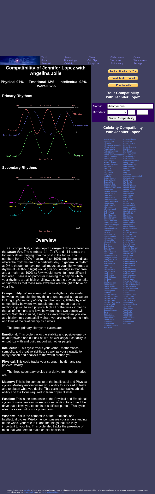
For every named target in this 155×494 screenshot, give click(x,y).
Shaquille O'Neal (129, 295)
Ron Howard (128, 267)
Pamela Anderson (130, 232)
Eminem (107, 244)
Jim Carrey (108, 314)
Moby (125, 201)
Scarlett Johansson (130, 289)
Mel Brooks (127, 182)
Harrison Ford (109, 263)
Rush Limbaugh (129, 275)
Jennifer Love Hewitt (112, 302)
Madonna (127, 174)
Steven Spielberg (130, 304)
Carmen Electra (110, 186)
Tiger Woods (128, 308)
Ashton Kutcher (110, 159)
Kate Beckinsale (129, 139)
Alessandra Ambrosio (112, 145)
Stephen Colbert (129, 300)
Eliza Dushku (109, 240)
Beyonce (107, 168)
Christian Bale (109, 197)
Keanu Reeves (129, 143)
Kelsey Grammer (130, 147)
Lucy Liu (126, 172)
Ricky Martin (128, 254)
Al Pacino (107, 143)
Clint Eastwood (110, 209)
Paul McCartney (129, 236)
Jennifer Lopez (110, 300)
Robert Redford (129, 263)
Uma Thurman (128, 318)
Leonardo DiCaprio (130, 165)
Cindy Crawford (110, 205)
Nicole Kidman (129, 223)
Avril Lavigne (109, 161)
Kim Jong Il (127, 151)
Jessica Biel (108, 308)
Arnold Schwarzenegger (113, 155)
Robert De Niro (129, 260)
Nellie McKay (128, 213)
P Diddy (126, 230)
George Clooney (110, 258)
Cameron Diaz (109, 184)
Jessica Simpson (110, 310)
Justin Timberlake (111, 326)
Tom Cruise (127, 310)
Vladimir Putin (128, 322)
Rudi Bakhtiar (128, 273)
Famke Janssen (110, 252)
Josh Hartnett (109, 320)
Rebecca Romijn (129, 250)
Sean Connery (129, 291)
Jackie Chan (109, 285)
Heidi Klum (108, 265)
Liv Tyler (126, 170)
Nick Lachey (128, 217)
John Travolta (109, 316)
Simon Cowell (128, 296)
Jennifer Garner (110, 298)
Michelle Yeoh (128, 194)
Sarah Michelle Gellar (131, 285)
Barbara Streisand (111, 165)
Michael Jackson (129, 186)
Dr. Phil (107, 232)
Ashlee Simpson (110, 157)
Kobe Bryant (128, 155)
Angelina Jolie (109, 149)
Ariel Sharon (109, 153)
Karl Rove (108, 327)
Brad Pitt (107, 176)
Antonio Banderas (111, 151)
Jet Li (106, 312)
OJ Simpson (128, 225)
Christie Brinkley (110, 199)
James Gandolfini (111, 289)
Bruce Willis (108, 182)
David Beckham (110, 215)
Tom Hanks (127, 312)
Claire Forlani (109, 207)
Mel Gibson (127, 184)
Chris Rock (108, 196)
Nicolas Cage (128, 221)
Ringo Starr (127, 258)
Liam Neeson (128, 166)
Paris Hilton (127, 234)
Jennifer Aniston (110, 295)
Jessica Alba (109, 306)
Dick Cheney (109, 227)
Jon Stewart (108, 318)
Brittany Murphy (110, 180)
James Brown (109, 287)
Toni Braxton (128, 314)
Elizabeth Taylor (110, 242)
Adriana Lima (109, 141)
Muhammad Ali (129, 205)
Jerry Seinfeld (109, 304)
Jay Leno (107, 293)
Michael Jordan (129, 188)
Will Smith (127, 324)
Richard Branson (129, 252)
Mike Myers (127, 197)
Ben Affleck (108, 166)
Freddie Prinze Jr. (111, 256)
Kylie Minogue (128, 159)
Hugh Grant (108, 273)
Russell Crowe (129, 277)
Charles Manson (110, 192)
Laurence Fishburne (131, 161)
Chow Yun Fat (109, 194)
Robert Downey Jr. (130, 262)
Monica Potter (128, 203)
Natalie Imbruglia (130, 209)
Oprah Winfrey (129, 227)
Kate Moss (127, 141)
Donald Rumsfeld (110, 229)
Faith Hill (107, 250)
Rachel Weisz (128, 246)
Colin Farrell (109, 211)
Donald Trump (109, 230)
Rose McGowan (129, 269)
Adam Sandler (109, 139)
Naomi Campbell (129, 207)
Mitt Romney (128, 199)
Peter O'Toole (128, 242)
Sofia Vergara (128, 298)
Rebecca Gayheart (130, 248)
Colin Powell (109, 213)
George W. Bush (110, 260)
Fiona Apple (108, 254)
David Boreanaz (110, 217)
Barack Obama (110, 163)
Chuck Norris (109, 203)
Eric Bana (108, 246)
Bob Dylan (108, 174)
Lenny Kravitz (128, 163)
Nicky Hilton (128, 219)
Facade (27, 490)
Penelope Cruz (129, 240)
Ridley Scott (128, 256)
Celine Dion (108, 190)
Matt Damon (128, 180)
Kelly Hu (126, 145)
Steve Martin (128, 302)
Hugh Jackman (110, 277)
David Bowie (109, 219)
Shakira (126, 293)
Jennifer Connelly (111, 296)
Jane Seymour (109, 291)
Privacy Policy (29, 492)
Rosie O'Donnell (129, 271)
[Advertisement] (77, 28)
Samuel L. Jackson (130, 281)
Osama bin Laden (130, 229)
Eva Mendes (109, 248)
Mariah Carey (128, 178)
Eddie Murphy (109, 234)
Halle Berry (108, 262)
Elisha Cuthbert (110, 238)
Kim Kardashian (129, 153)
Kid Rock (126, 149)
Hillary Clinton (109, 269)
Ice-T (106, 281)
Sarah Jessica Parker (131, 283)
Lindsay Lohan (129, 168)
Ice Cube (107, 279)
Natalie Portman (129, 211)
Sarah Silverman (129, 287)
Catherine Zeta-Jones (112, 188)
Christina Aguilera (111, 201)
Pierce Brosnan (129, 244)
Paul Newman (128, 238)
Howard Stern (109, 271)
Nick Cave (127, 215)
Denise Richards (110, 223)
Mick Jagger (128, 196)
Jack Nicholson (110, 283)
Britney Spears (110, 178)
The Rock (127, 306)
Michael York (128, 192)
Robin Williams (129, 265)
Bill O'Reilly (108, 172)
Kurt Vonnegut (128, 157)
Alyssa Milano (109, 147)
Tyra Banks (127, 316)
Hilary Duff (108, 267)
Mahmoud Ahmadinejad (132, 176)
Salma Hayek (128, 279)
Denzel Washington (111, 225)
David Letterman (110, 221)
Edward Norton (110, 236)
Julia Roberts (109, 324)
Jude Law (108, 322)
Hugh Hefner (109, 275)
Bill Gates (108, 170)
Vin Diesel (127, 320)
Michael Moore (129, 190)
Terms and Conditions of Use (53, 492)
